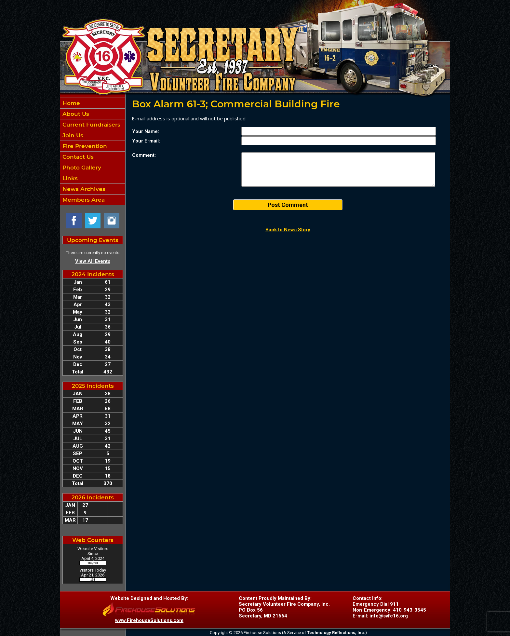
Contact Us (77, 157)
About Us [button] (75, 114)
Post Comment (288, 204)
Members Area (83, 199)
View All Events (92, 261)
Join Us (72, 135)
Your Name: (145, 131)
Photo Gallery (81, 167)
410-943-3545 (409, 610)
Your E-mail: (146, 141)
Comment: (144, 155)
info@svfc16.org (388, 616)
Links (69, 178)
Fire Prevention (84, 146)
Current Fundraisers (90, 124)
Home (70, 103)
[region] (92, 151)
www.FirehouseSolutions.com (149, 620)
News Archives (83, 189)
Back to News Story (287, 230)
